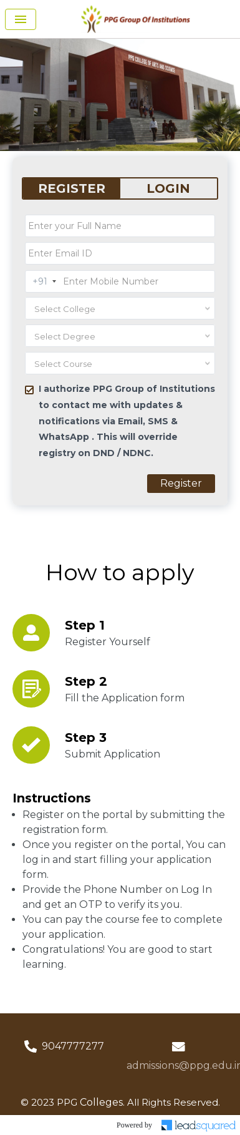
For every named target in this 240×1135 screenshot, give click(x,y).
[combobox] (120, 308)
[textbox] (105, 309)
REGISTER (71, 188)
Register (181, 483)
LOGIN (168, 188)
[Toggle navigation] (20, 19)
